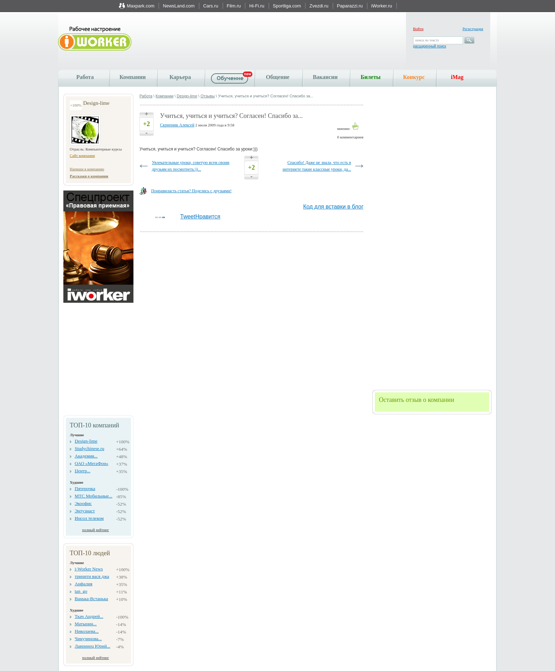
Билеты (371, 77)
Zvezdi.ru (318, 5)
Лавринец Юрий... (92, 646)
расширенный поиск (429, 46)
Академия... (86, 456)
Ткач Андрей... (89, 616)
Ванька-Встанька (91, 598)
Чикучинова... (88, 638)
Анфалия (83, 583)
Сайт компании (82, 155)
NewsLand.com (179, 5)
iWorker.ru (381, 5)
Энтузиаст (85, 510)
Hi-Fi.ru (256, 5)
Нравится (208, 217)
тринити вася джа (92, 576)
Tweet (187, 217)
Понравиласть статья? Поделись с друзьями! (191, 190)
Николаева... (87, 631)
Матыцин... (86, 623)
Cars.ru (210, 5)
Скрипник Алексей (177, 125)
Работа (85, 77)
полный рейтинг (95, 530)
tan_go (81, 591)
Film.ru (234, 5)
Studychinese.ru (89, 448)
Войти (418, 29)
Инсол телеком (89, 518)
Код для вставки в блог (333, 207)
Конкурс (414, 77)
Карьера (180, 77)
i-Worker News (89, 569)
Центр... (82, 470)
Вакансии (325, 77)
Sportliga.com (287, 5)
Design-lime (86, 441)
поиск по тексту (427, 40)
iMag (457, 77)
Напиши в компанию (87, 169)
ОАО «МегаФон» (91, 463)
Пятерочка (85, 488)
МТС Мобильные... (93, 496)
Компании (132, 77)
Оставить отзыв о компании (416, 399)
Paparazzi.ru (350, 5)
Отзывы (207, 96)
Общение (278, 77)
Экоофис (83, 503)
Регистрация (473, 29)
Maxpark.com (140, 5)
